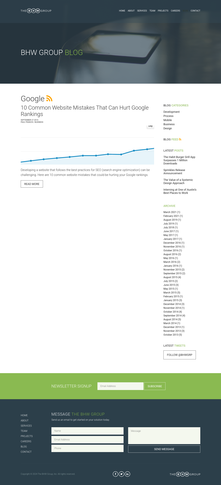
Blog (185, 11)
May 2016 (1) (170, 258)
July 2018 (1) (170, 227)
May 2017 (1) (170, 235)
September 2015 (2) (174, 273)
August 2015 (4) (172, 277)
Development (171, 111)
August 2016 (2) (172, 254)
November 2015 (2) (173, 269)
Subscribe (155, 386)
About (131, 11)
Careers (175, 11)
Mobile (167, 120)
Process (168, 116)
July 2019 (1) (170, 223)
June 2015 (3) (171, 284)
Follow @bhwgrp (179, 354)
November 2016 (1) (173, 246)
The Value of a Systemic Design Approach (178, 181)
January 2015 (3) (172, 300)
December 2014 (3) (173, 304)
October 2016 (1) (172, 250)
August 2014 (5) (172, 319)
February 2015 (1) (173, 296)
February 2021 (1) (173, 216)
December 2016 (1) (173, 242)
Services (142, 11)
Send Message (164, 449)
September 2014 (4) (174, 315)
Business (169, 124)
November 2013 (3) (173, 330)
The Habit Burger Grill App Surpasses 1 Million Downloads (179, 160)
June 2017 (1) (171, 231)
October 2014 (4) (172, 311)
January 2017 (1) (172, 239)
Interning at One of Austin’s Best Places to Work (179, 191)
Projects (163, 11)
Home (122, 11)
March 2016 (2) (171, 262)
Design (167, 128)
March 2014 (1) (171, 323)
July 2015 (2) (170, 281)
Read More (31, 184)
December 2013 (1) (173, 327)
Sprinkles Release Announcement (174, 171)
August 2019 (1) (172, 219)
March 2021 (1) (171, 212)
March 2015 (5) (171, 292)
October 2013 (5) (172, 334)
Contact (195, 11)
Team (152, 11)
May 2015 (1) (170, 288)
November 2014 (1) (173, 307)
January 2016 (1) (172, 265)
